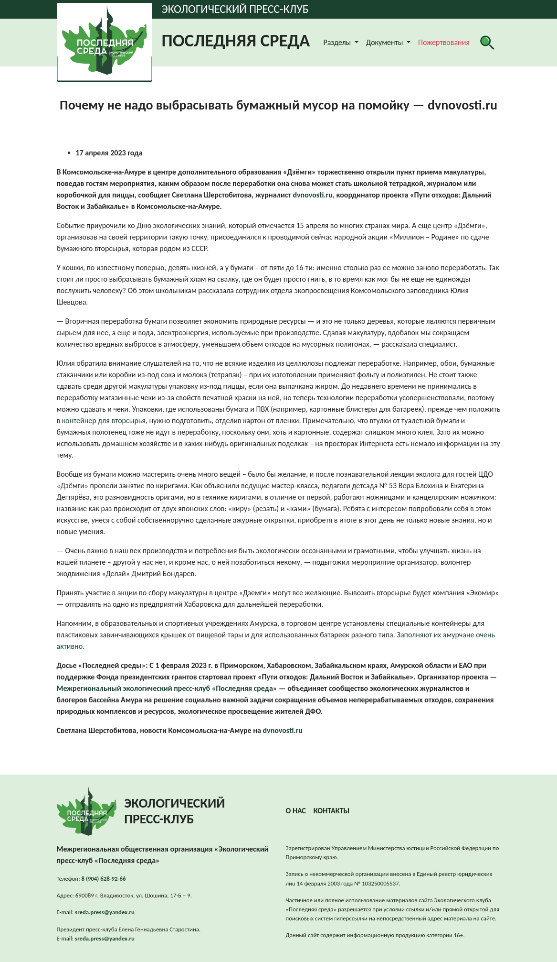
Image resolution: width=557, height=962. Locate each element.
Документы (385, 42)
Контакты (332, 810)
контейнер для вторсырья (104, 420)
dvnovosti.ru (312, 194)
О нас (296, 810)
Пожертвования (444, 42)
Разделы (337, 42)
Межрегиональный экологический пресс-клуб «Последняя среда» (167, 688)
